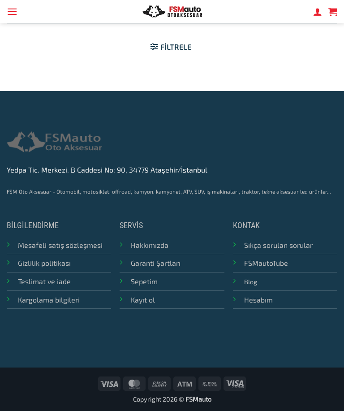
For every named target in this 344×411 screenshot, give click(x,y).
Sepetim (144, 281)
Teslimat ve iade (44, 281)
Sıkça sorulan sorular (278, 245)
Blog (250, 282)
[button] (12, 11)
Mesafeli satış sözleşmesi (60, 245)
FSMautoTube (266, 263)
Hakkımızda (149, 245)
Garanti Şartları (156, 263)
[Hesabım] (317, 12)
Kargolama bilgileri (49, 299)
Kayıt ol (143, 299)
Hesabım (258, 299)
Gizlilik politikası (44, 263)
